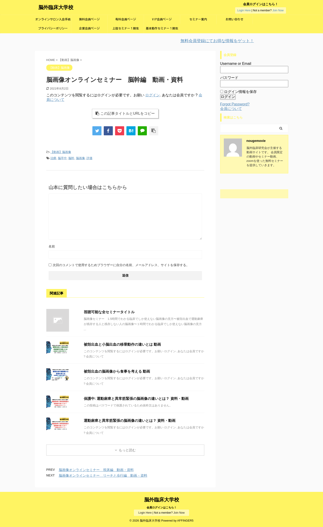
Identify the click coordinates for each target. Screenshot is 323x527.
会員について (231, 109)
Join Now (278, 10)
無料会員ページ (89, 19)
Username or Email (235, 64)
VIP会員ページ (162, 19)
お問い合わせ (234, 19)
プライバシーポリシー (53, 28)
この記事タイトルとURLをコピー (125, 113)
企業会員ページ (89, 28)
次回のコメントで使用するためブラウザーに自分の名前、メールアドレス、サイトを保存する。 (121, 265)
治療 (53, 158)
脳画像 (80, 158)
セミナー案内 (198, 19)
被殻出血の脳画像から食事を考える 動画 (117, 371)
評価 (89, 158)
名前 (52, 246)
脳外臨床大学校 (55, 7)
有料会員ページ (125, 19)
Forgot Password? (235, 104)
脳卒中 (62, 158)
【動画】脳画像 (60, 152)
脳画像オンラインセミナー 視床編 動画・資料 (96, 470)
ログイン (152, 95)
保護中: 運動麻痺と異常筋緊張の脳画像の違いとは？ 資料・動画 (136, 399)
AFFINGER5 (185, 520)
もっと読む (127, 450)
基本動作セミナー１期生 (162, 28)
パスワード (229, 78)
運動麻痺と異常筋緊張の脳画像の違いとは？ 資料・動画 (129, 421)
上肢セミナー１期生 (125, 28)
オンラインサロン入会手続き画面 (53, 21)
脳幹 (71, 158)
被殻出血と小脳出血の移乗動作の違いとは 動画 (122, 344)
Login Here (244, 10)
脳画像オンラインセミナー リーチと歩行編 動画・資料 (103, 475)
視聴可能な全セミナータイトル (109, 312)
